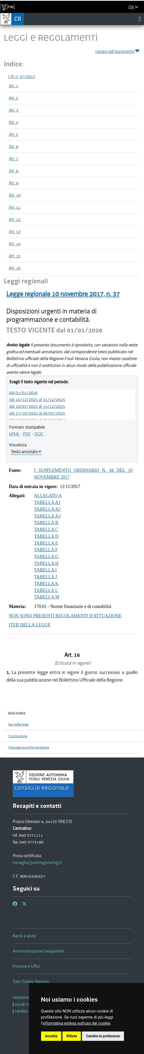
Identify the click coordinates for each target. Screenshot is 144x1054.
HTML (14, 434)
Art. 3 (13, 110)
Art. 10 (15, 195)
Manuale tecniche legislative (28, 747)
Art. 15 (15, 256)
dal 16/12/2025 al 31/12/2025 (37, 399)
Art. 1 (13, 86)
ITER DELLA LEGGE (29, 624)
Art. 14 (15, 243)
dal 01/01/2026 (23, 392)
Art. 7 (13, 158)
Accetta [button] (51, 1036)
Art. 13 (15, 231)
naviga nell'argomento (117, 50)
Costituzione (17, 736)
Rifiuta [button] (71, 1036)
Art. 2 (13, 98)
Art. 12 (15, 219)
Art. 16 (15, 268)
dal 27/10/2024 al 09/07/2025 (37, 413)
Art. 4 (13, 122)
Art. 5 (13, 134)
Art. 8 (13, 171)
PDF (27, 434)
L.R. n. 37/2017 (21, 76)
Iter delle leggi (18, 724)
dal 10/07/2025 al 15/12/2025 (37, 406)
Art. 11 (15, 207)
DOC (38, 434)
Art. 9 (13, 183)
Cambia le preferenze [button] (103, 1036)
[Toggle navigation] (140, 19)
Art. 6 (13, 146)
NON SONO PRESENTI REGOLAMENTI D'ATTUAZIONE (65, 615)
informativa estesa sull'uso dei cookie (76, 1023)
